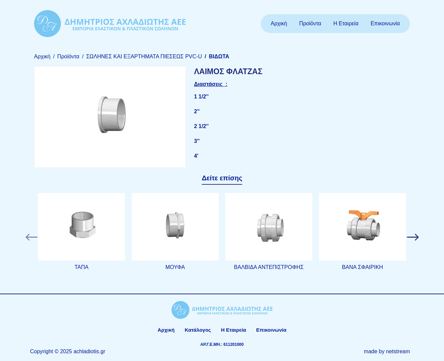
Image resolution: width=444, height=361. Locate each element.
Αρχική (279, 23)
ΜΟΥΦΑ (175, 267)
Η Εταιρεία (346, 23)
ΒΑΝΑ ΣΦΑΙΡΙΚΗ (362, 267)
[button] (31, 237)
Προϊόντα (310, 23)
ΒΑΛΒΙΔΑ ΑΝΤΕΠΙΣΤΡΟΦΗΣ (269, 267)
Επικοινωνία (385, 23)
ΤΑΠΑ (81, 267)
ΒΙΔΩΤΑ (219, 56)
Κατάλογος (198, 330)
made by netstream (387, 351)
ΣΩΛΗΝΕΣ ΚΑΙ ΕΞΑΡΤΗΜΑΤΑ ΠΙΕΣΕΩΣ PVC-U (144, 56)
